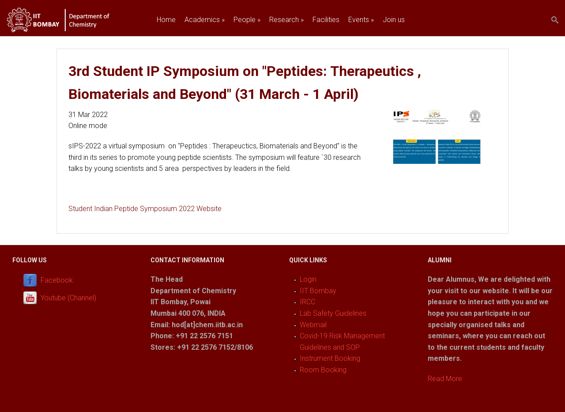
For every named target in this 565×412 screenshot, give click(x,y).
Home (166, 19)
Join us (394, 19)
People (247, 19)
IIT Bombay (318, 291)
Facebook (57, 280)
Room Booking (323, 370)
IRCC (307, 302)
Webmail (313, 325)
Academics (205, 19)
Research (286, 19)
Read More (445, 378)
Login (308, 279)
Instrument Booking (330, 358)
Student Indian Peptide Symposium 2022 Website (145, 208)
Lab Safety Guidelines (333, 313)
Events (361, 19)
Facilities (326, 19)
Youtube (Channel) (68, 298)
